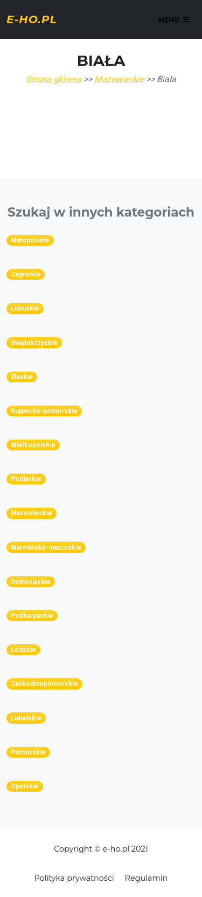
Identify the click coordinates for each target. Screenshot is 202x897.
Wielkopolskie (33, 445)
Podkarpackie (32, 615)
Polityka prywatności (74, 878)
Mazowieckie (119, 79)
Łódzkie (23, 649)
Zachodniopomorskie (44, 683)
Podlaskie (26, 479)
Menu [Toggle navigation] (173, 19)
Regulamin (146, 878)
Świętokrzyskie (34, 343)
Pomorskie (28, 752)
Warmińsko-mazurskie (46, 547)
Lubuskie (25, 308)
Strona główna (53, 79)
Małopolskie (30, 240)
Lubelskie (26, 718)
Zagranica (25, 274)
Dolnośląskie (31, 581)
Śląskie (22, 377)
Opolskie (25, 786)
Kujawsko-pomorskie (44, 411)
